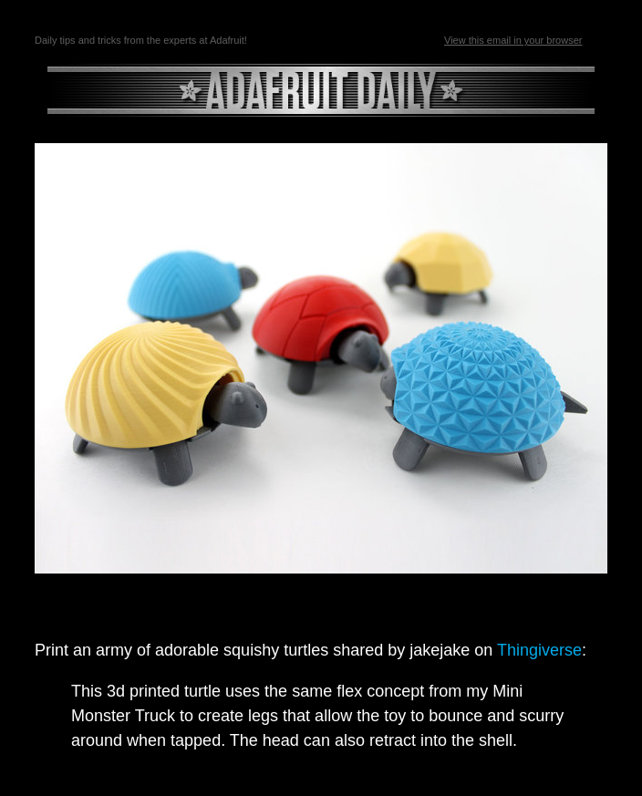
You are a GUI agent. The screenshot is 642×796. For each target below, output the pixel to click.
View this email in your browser (513, 40)
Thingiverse (539, 650)
